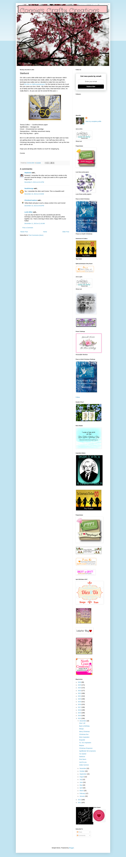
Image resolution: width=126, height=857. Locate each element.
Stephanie (27, 172)
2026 (79, 682)
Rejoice (81, 745)
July (81, 779)
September (83, 774)
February (83, 793)
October (82, 771)
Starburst (82, 756)
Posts (79, 832)
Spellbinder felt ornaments (87, 751)
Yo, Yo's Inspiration (85, 742)
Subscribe (91, 86)
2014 (79, 715)
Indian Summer (84, 765)
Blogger (71, 848)
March (82, 790)
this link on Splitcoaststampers (34, 84)
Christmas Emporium (86, 748)
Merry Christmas (84, 731)
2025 (79, 685)
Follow (78, 397)
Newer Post (24, 232)
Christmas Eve (83, 734)
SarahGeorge (28, 188)
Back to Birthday (84, 726)
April (81, 788)
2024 (79, 688)
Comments (81, 835)
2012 (79, 799)
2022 (79, 693)
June (81, 782)
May (81, 785)
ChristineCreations (30, 200)
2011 (79, 802)
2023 (79, 690)
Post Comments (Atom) (36, 235)
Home (45, 232)
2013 (79, 718)
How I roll (82, 723)
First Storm (82, 759)
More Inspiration (84, 737)
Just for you (83, 762)
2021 (79, 696)
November (83, 768)
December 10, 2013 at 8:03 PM (34, 205)
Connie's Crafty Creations (59, 10)
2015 (79, 713)
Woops (81, 729)
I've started (82, 754)
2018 (79, 704)
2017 (79, 707)
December (83, 721)
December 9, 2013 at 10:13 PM (34, 182)
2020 (79, 699)
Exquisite (82, 740)
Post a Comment (27, 227)
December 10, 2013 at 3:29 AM (34, 194)
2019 (79, 701)
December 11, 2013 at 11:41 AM (34, 223)
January (82, 796)
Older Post (65, 232)
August (82, 777)
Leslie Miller (28, 212)
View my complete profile (93, 121)
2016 (79, 710)
